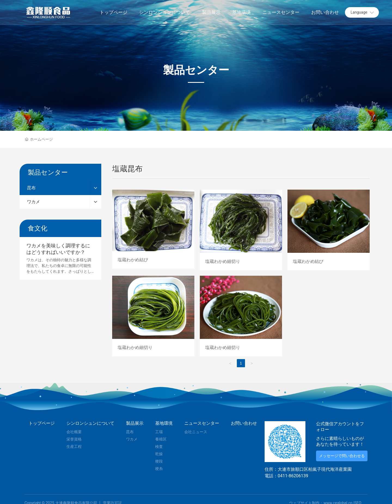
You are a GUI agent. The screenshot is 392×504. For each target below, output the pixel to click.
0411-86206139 (293, 475)
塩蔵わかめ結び (153, 230)
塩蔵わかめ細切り (241, 230)
